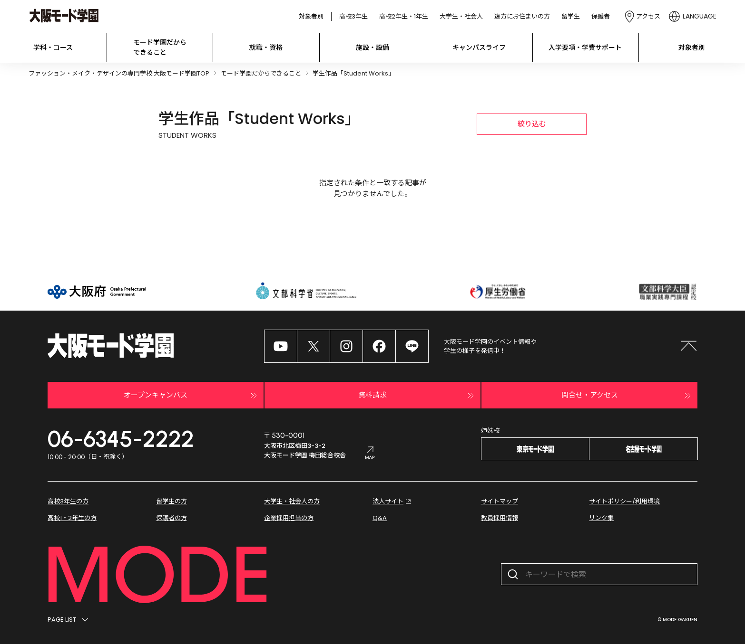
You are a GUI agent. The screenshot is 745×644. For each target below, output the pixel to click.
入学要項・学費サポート (585, 47)
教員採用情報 (499, 517)
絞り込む (532, 124)
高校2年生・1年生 (403, 16)
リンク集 (601, 517)
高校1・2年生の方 (72, 517)
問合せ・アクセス (627, 395)
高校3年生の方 (68, 501)
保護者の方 (171, 517)
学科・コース (53, 47)
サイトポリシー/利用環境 (624, 501)
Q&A (379, 517)
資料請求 (417, 395)
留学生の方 (171, 501)
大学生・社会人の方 (292, 501)
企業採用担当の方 (289, 517)
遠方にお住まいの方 (522, 16)
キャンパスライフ (479, 47)
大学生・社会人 (461, 16)
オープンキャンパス (191, 395)
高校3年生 (353, 16)
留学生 (570, 16)
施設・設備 (372, 47)
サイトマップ (499, 501)
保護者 (600, 16)
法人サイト (392, 501)
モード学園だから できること (159, 47)
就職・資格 (266, 47)
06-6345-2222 (121, 439)
